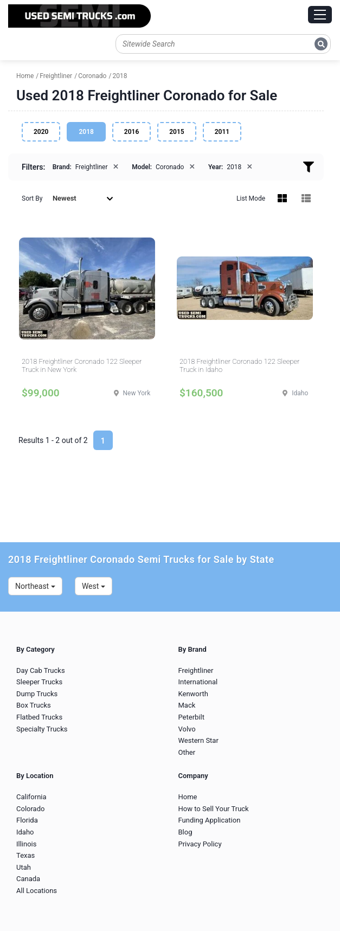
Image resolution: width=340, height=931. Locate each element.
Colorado (30, 809)
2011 (222, 132)
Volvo (187, 729)
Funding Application (209, 820)
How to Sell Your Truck (213, 809)
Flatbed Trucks (39, 717)
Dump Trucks (36, 694)
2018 (86, 132)
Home (187, 797)
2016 (131, 132)
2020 (41, 132)
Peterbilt (191, 717)
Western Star (198, 740)
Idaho (25, 832)
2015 (176, 132)
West (93, 586)
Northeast (35, 586)
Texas (25, 855)
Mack (187, 705)
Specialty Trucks (41, 729)
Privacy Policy (200, 844)
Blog (185, 832)
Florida (27, 820)
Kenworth (193, 694)
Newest (83, 198)
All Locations (36, 891)
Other (187, 752)
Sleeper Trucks (39, 682)
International (198, 682)
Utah (23, 867)
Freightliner (196, 670)
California (31, 797)
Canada (28, 879)
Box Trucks (33, 705)
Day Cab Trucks (40, 670)
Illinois (26, 844)
